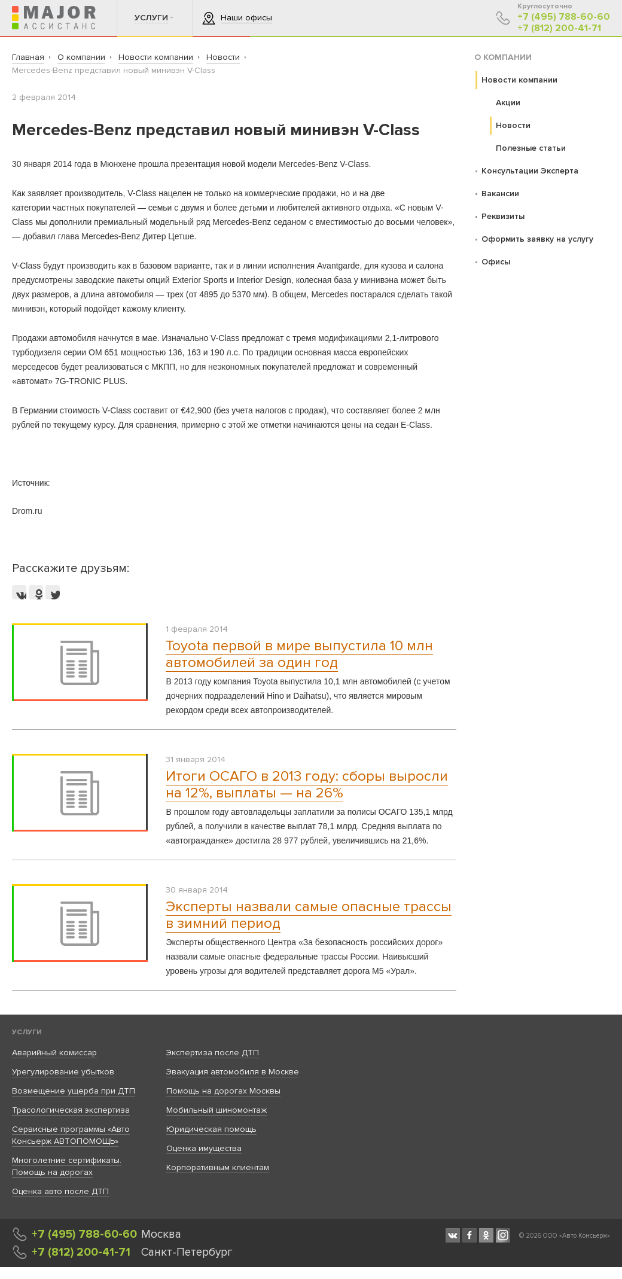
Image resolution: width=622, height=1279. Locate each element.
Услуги (27, 1032)
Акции (508, 103)
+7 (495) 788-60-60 (563, 17)
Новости (513, 125)
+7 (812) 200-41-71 (559, 28)
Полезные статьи (531, 148)
